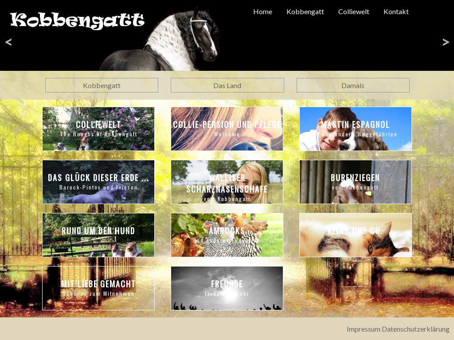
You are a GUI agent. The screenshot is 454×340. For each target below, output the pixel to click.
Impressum (363, 329)
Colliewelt (353, 11)
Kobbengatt (305, 11)
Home (262, 11)
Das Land (227, 85)
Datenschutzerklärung (416, 329)
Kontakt (396, 11)
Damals (352, 85)
